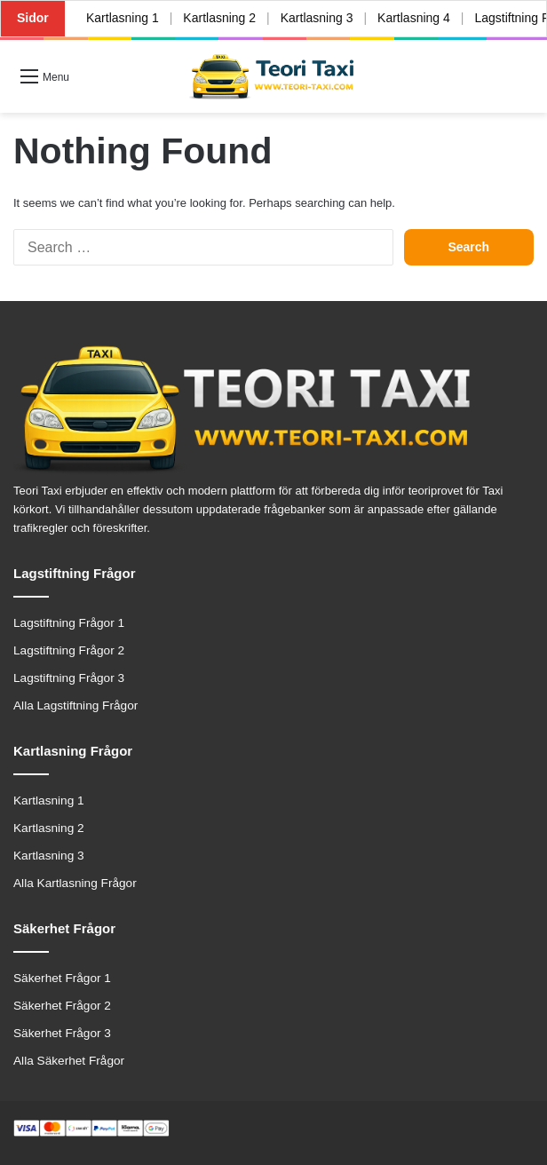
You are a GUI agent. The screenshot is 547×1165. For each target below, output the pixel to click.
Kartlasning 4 (413, 18)
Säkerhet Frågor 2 (62, 1005)
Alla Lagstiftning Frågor (75, 705)
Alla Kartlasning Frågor (75, 883)
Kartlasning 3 (317, 18)
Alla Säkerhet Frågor (68, 1060)
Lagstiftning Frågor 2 (68, 650)
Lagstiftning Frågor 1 (68, 623)
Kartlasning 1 (122, 18)
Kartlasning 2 (219, 18)
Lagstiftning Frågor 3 (68, 678)
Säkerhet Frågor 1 (62, 978)
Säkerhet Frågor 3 (62, 1033)
